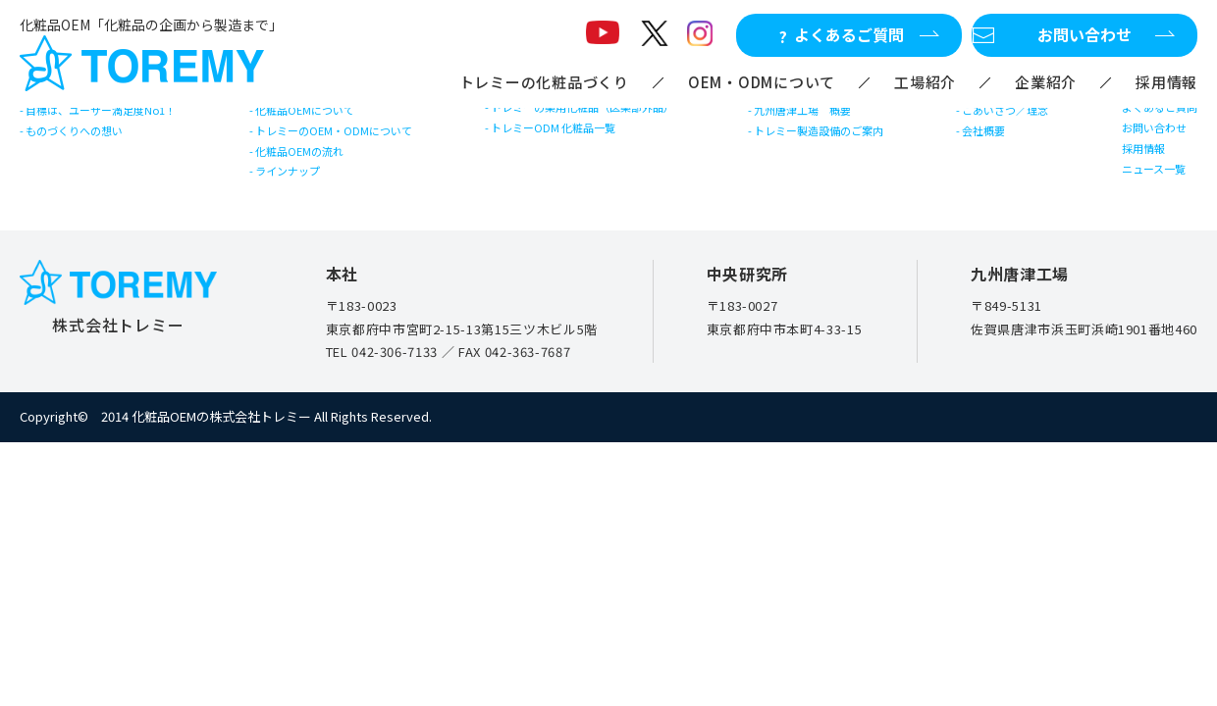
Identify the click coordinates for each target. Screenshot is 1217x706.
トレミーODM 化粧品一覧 (569, 149)
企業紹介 (1046, 82)
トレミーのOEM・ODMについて (353, 152)
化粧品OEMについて (318, 117)
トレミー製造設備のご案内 (842, 152)
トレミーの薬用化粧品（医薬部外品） (605, 114)
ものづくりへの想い (89, 152)
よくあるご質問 (1150, 114)
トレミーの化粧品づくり (544, 82)
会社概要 (992, 152)
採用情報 (1166, 82)
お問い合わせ (1143, 149)
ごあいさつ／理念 (1018, 117)
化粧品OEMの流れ (311, 187)
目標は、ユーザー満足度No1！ (122, 117)
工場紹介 (925, 82)
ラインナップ (297, 223)
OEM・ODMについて (761, 82)
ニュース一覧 (1143, 220)
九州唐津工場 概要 (822, 117)
